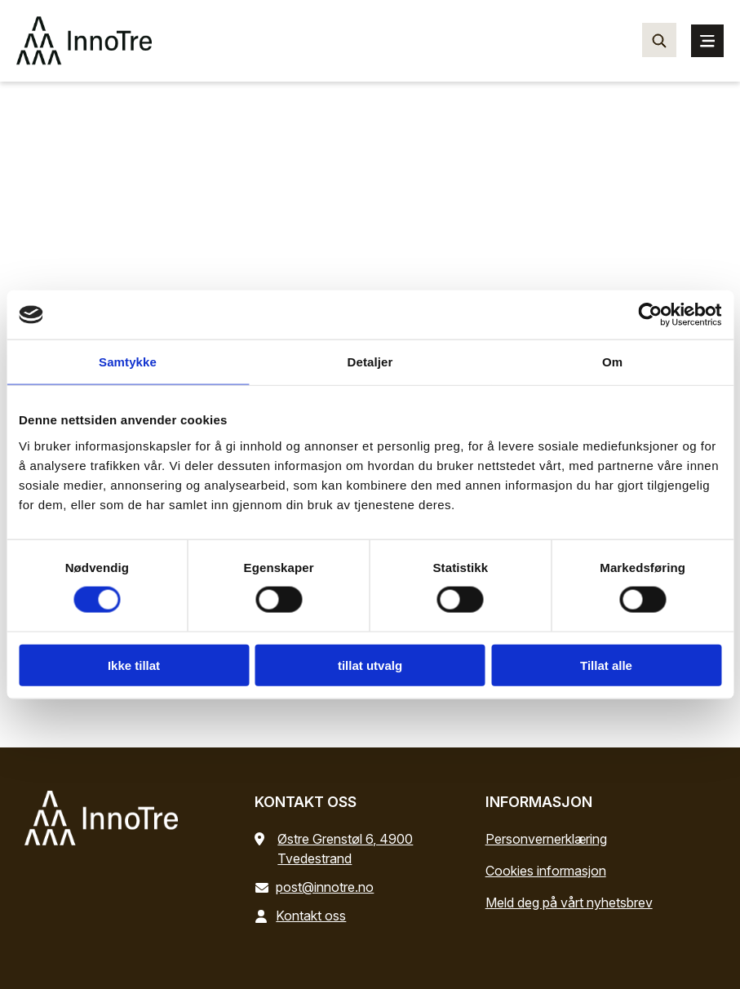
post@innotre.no (317, 887)
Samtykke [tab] (128, 362)
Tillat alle (606, 665)
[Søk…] (659, 40)
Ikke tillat (134, 665)
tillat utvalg (370, 665)
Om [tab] (612, 362)
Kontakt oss (303, 915)
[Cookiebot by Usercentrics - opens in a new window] (649, 315)
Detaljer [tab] (370, 362)
